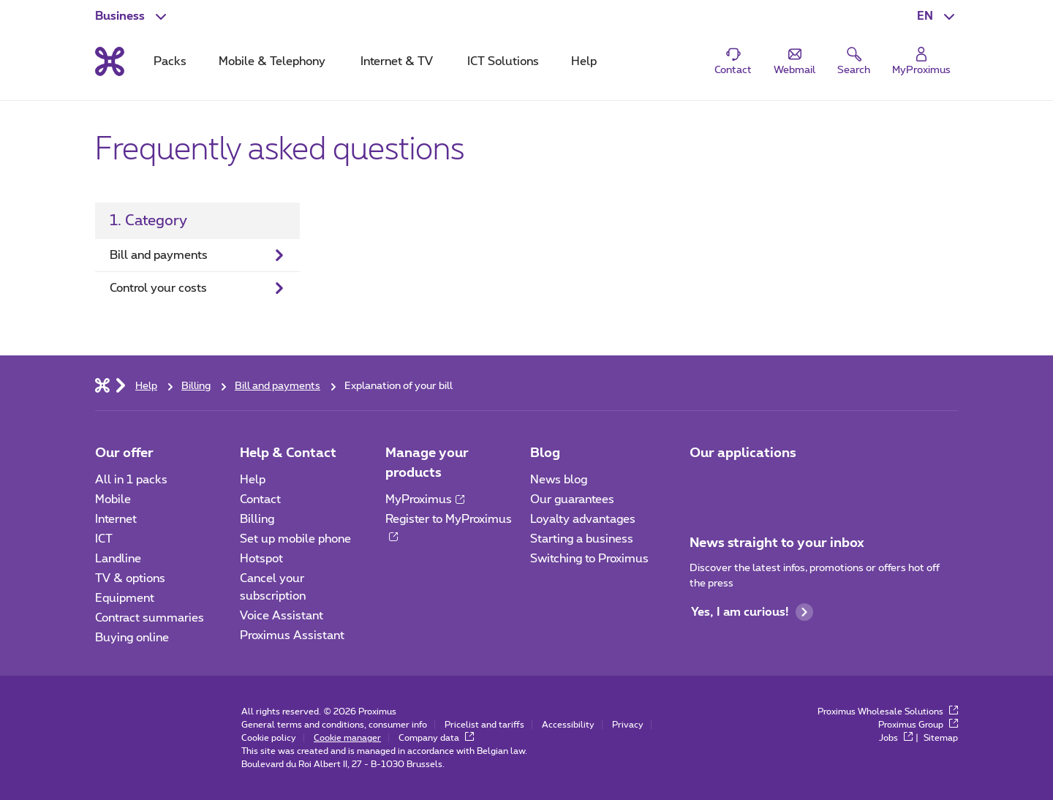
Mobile (113, 499)
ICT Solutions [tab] (503, 61)
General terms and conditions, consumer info (334, 724)
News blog (558, 480)
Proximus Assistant (292, 635)
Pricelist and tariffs (484, 724)
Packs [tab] (170, 61)
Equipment (124, 598)
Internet (116, 519)
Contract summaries (149, 618)
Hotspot (261, 559)
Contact (260, 499)
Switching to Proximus (589, 559)
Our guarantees (572, 499)
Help (252, 480)
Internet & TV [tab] (397, 61)
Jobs (896, 737)
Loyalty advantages (582, 519)
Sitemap (941, 737)
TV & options (130, 578)
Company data (436, 737)
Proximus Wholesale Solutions (888, 711)
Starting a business (581, 539)
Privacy (628, 724)
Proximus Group (918, 724)
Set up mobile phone (295, 539)
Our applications (743, 453)
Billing (257, 519)
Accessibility (568, 724)
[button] (937, 16)
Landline (118, 559)
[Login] (921, 62)
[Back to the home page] (109, 61)
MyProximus (424, 499)
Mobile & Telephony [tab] (272, 61)
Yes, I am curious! (752, 612)
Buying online (132, 638)
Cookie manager (347, 737)
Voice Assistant (281, 616)
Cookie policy (268, 737)
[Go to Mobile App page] (703, 484)
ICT (104, 539)
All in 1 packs (131, 480)
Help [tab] (584, 61)
